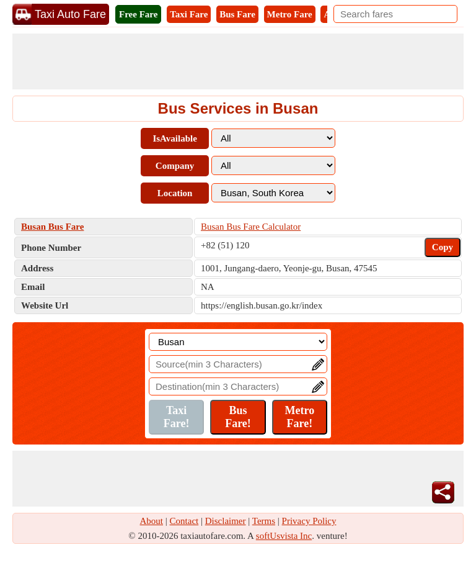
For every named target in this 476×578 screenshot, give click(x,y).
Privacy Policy (309, 521)
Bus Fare (237, 14)
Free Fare (138, 14)
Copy (442, 247)
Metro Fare (289, 14)
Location (175, 193)
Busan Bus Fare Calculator (251, 227)
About (152, 521)
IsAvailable (174, 138)
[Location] (238, 342)
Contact (184, 521)
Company (175, 166)
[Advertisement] (238, 61)
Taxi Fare (189, 14)
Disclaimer (225, 521)
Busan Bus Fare (52, 227)
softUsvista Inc (284, 536)
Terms (263, 521)
